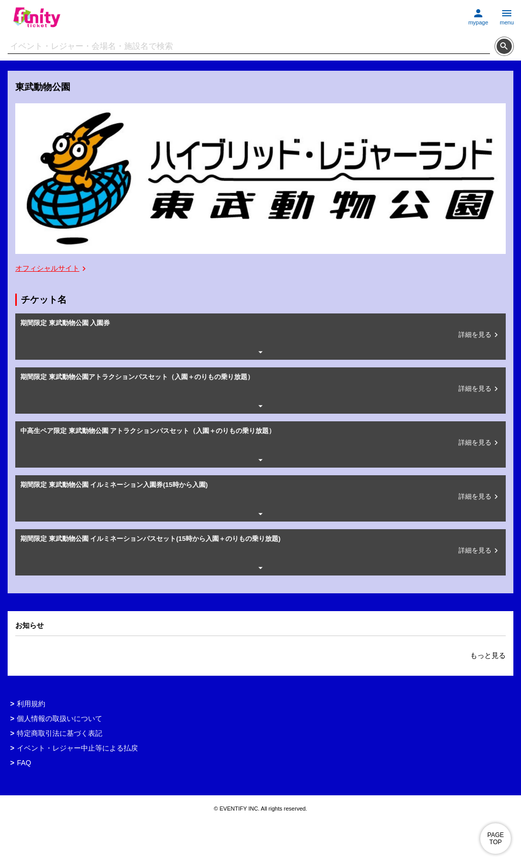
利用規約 (31, 704)
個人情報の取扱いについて (59, 718)
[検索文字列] (249, 46)
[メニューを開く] (507, 14)
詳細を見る (479, 334)
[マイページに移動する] (478, 14)
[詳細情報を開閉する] (260, 352)
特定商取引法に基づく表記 (59, 733)
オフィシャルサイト (52, 268)
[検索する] (504, 46)
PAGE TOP (495, 838)
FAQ (24, 763)
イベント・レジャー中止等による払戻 (77, 748)
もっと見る (488, 655)
